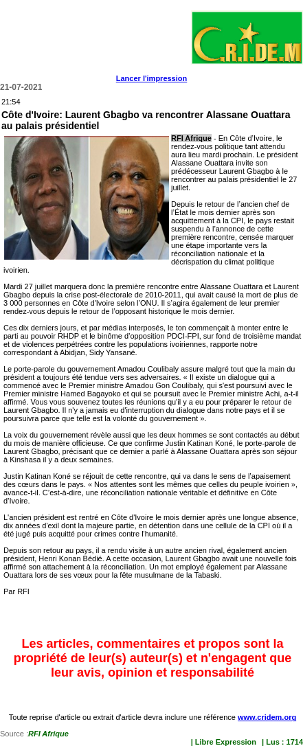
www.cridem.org (267, 717)
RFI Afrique (48, 734)
